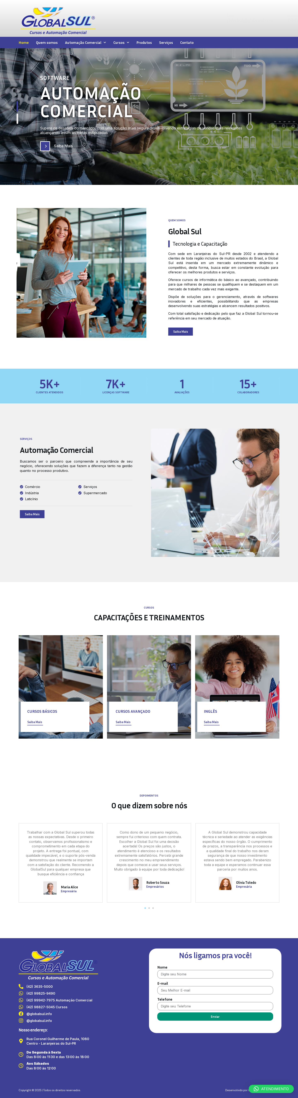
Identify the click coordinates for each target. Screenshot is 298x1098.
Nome (162, 967)
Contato (187, 42)
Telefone (164, 999)
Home (24, 42)
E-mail (162, 983)
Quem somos (47, 42)
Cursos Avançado (133, 711)
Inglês (210, 711)
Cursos (121, 42)
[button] (145, 908)
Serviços (166, 42)
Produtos (144, 42)
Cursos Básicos (42, 711)
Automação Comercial (85, 42)
